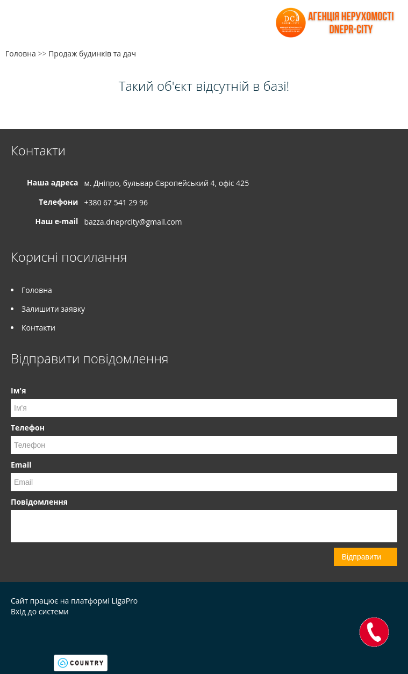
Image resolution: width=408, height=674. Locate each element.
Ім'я (18, 390)
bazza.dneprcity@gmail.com (133, 222)
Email (21, 465)
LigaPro (124, 601)
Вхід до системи (40, 611)
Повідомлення (39, 502)
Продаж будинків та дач (92, 53)
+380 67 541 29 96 (116, 202)
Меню (20, 25)
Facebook (14, 634)
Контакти (38, 327)
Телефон (28, 427)
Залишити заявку (53, 309)
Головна (20, 53)
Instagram (34, 634)
